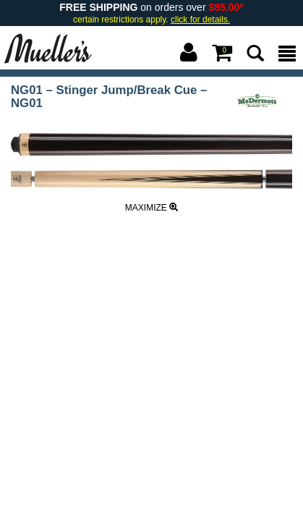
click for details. (200, 19)
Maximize (151, 208)
